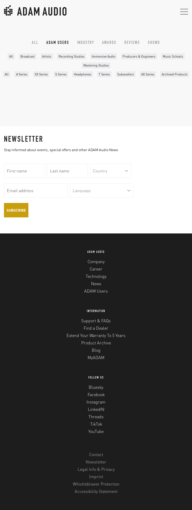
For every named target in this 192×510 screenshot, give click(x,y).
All (35, 43)
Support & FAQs (96, 320)
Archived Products (175, 74)
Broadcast (28, 56)
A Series (21, 74)
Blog (96, 350)
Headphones (82, 74)
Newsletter (96, 462)
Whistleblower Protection (96, 484)
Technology (96, 276)
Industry (85, 43)
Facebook (96, 394)
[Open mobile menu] (184, 11)
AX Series (147, 74)
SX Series (41, 74)
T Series (104, 74)
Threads (96, 416)
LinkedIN (96, 409)
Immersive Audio (103, 56)
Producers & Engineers (139, 56)
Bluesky (96, 387)
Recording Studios (71, 56)
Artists (46, 56)
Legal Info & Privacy (96, 469)
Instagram (96, 402)
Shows (154, 43)
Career (96, 269)
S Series (61, 74)
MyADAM (96, 357)
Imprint (96, 476)
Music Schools (173, 56)
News (96, 283)
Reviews (132, 43)
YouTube (96, 431)
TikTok (96, 424)
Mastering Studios (96, 65)
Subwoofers (125, 74)
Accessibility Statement (96, 491)
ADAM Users (57, 43)
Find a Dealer (96, 328)
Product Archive (96, 342)
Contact (96, 454)
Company (96, 261)
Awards (109, 43)
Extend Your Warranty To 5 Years (96, 335)
